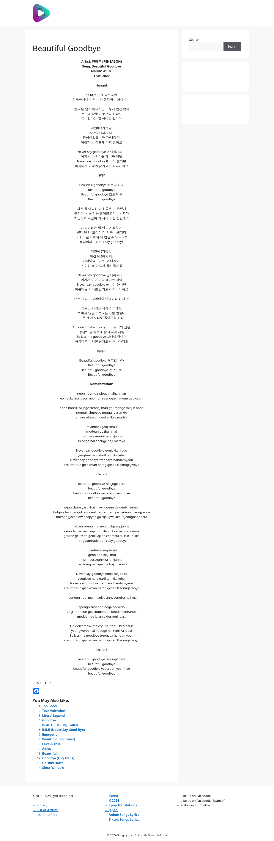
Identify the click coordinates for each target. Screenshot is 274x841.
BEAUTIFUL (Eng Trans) (60, 725)
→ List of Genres (45, 815)
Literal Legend (53, 715)
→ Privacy (40, 805)
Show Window (53, 767)
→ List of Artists (45, 810)
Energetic (49, 734)
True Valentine (53, 711)
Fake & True (51, 744)
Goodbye (49, 720)
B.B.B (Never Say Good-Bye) (63, 730)
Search (194, 39)
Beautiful (49, 753)
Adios (46, 749)
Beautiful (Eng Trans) (58, 739)
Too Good (49, 706)
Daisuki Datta (53, 763)
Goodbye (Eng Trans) (58, 758)
